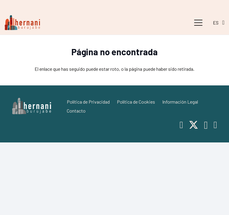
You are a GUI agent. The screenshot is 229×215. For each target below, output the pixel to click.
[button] (198, 23)
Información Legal (180, 102)
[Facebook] (181, 125)
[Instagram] (206, 125)
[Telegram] (215, 125)
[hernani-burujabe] (22, 22)
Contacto (76, 110)
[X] (193, 125)
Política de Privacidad (88, 102)
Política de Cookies (136, 102)
